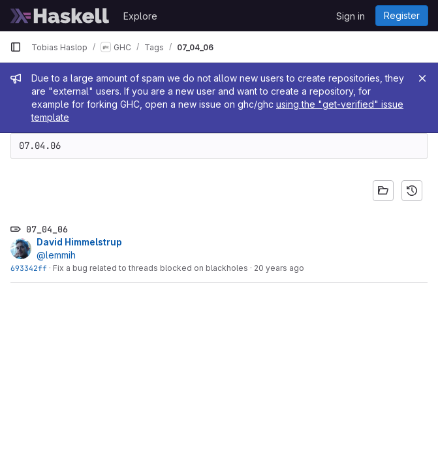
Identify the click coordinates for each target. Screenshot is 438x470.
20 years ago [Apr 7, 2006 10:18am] (279, 268)
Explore (140, 16)
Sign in (350, 16)
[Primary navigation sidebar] (15, 47)
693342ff (28, 268)
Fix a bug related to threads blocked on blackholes (150, 268)
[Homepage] (60, 15)
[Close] (422, 78)
